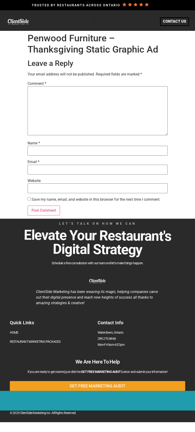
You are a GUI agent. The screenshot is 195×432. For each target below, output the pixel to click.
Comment (37, 84)
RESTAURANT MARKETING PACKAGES (35, 341)
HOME (14, 332)
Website (34, 181)
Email (33, 162)
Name (34, 143)
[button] (94, 20)
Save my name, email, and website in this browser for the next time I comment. (96, 199)
